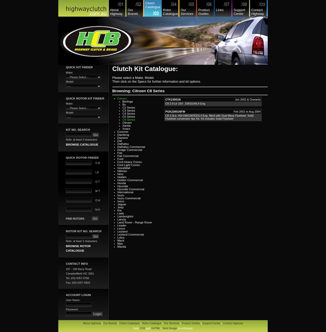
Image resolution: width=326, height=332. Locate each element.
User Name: (73, 300)
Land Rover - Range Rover (134, 222)
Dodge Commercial (129, 149)
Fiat (119, 152)
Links (220, 10)
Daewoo (122, 137)
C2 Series (128, 107)
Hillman (122, 171)
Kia (119, 210)
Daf (119, 140)
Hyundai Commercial (130, 189)
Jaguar (121, 204)
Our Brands (133, 12)
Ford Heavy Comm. (130, 161)
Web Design (169, 328)
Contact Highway (257, 12)
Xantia (126, 125)
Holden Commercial (130, 180)
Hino (120, 174)
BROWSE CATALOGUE (82, 144)
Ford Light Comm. (129, 165)
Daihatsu (123, 143)
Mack (120, 240)
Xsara (126, 128)
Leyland (122, 231)
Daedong (123, 134)
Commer (122, 131)
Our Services (187, 12)
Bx (124, 104)
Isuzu (120, 195)
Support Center (239, 12)
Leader (121, 225)
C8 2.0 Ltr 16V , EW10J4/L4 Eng (185, 103)
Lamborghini (125, 216)
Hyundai (122, 186)
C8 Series (128, 119)
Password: (72, 309)
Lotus (120, 237)
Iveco (120, 201)
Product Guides (204, 12)
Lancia (121, 219)
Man (120, 243)
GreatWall (123, 168)
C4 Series (128, 113)
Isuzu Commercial (129, 198)
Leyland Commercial (130, 234)
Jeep (120, 207)
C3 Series (128, 110)
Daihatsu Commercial (131, 146)
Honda (121, 183)
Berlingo (127, 101)
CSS (142, 328)
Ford (120, 158)
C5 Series (128, 116)
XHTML (155, 328)
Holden (122, 177)
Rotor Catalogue (170, 12)
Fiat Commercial (128, 155)
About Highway (116, 12)
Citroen (122, 98)
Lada (120, 213)
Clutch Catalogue (152, 5)
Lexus (121, 228)
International (125, 192)
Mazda (121, 246)
